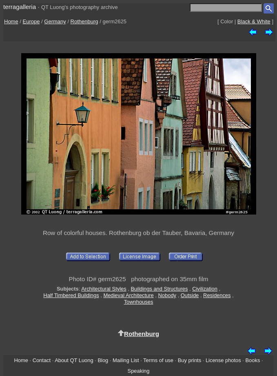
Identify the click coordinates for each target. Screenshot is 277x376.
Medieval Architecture (128, 295)
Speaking (139, 371)
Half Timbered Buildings (71, 295)
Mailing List (126, 360)
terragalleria (19, 6)
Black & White (253, 21)
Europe (31, 21)
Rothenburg (84, 21)
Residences (216, 295)
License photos (223, 360)
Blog (103, 360)
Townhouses (138, 302)
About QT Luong (74, 360)
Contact (42, 360)
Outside (190, 295)
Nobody (167, 295)
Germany (55, 21)
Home (11, 21)
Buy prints (189, 360)
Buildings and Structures (159, 289)
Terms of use (158, 360)
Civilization (204, 289)
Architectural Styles (103, 289)
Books (253, 360)
